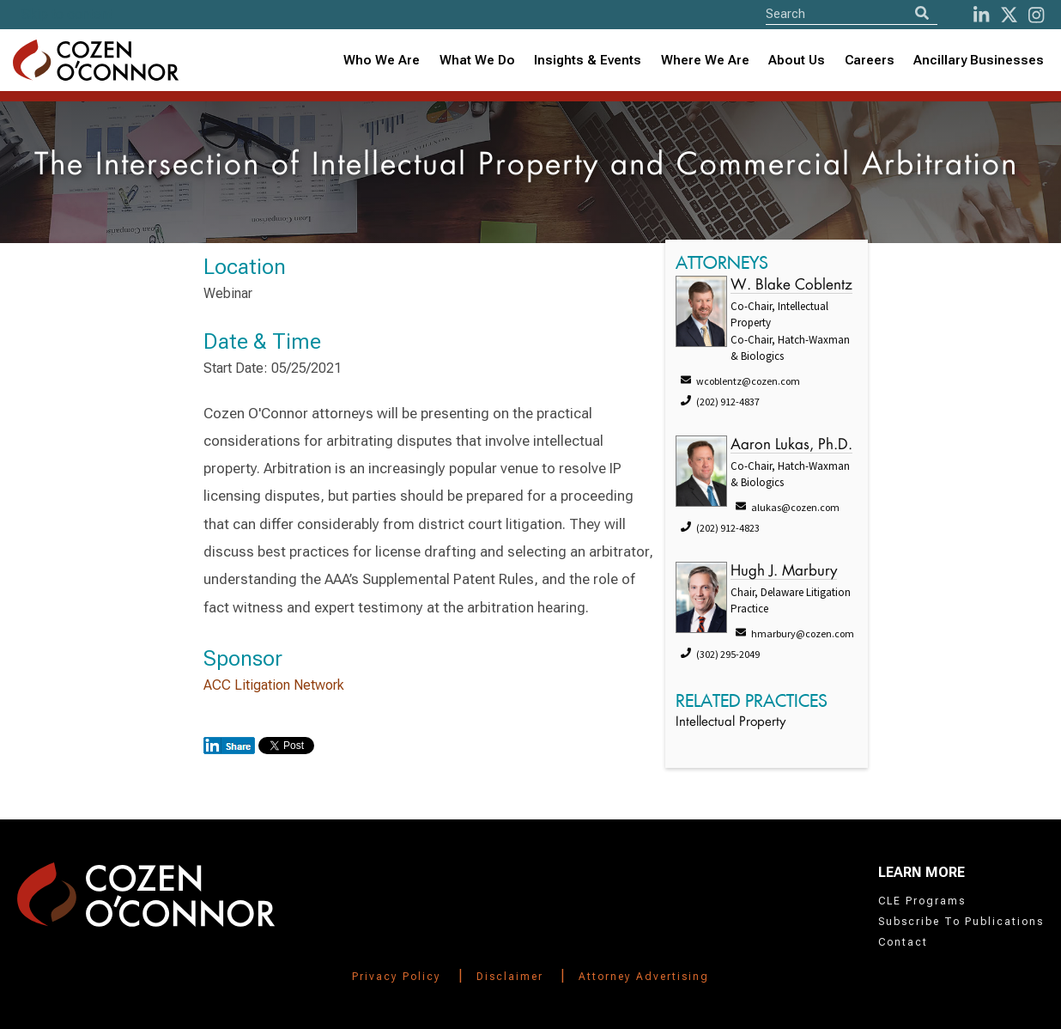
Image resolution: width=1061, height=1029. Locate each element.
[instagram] (1036, 15)
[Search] (922, 13)
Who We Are (381, 60)
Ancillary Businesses (978, 60)
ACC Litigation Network (273, 685)
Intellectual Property (730, 722)
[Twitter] (1009, 15)
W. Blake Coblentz (791, 285)
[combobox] (588, 60)
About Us (796, 60)
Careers (869, 60)
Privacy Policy (396, 977)
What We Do (477, 60)
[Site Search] (851, 13)
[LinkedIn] (981, 15)
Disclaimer (509, 977)
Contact (903, 942)
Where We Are (705, 60)
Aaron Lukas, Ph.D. (791, 445)
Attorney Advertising (644, 977)
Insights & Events (587, 60)
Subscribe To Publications (961, 922)
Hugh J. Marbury (784, 571)
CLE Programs (922, 901)
